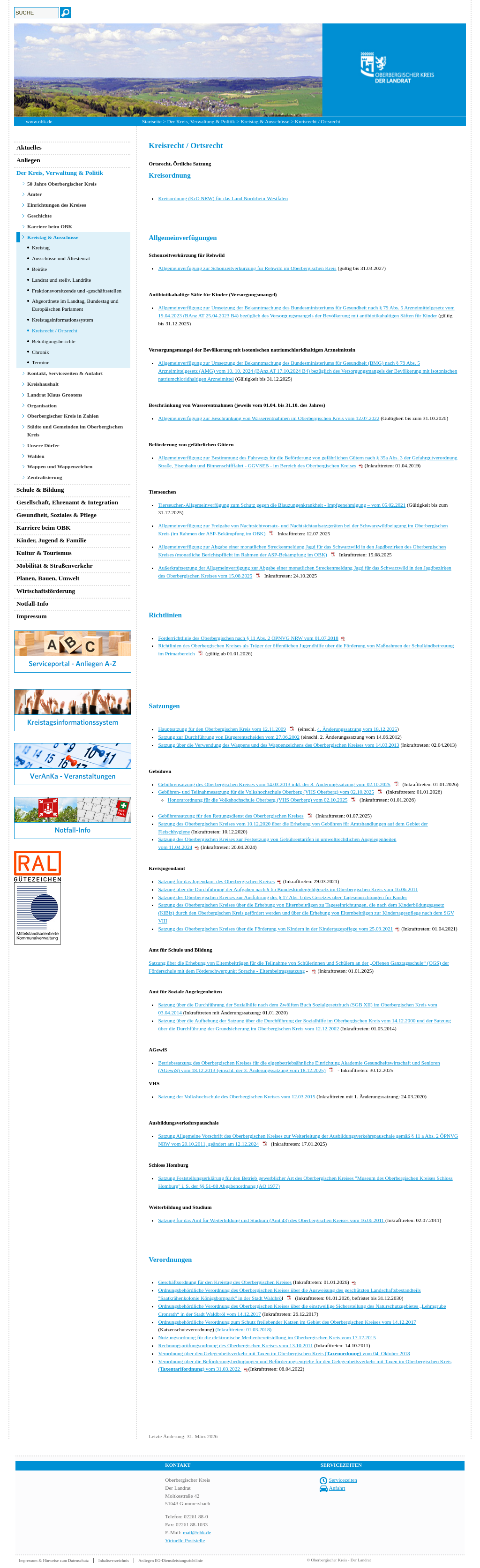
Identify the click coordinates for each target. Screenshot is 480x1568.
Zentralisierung (44, 477)
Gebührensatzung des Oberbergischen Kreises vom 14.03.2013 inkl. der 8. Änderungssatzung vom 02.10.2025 (274, 784)
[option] (240, 70)
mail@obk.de (197, 1532)
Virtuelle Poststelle (185, 1540)
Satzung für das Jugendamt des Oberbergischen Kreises (216, 881)
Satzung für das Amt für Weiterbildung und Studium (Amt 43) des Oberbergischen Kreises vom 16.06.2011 (271, 1220)
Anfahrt (337, 1488)
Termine (40, 362)
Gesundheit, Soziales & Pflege (56, 514)
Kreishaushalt (43, 384)
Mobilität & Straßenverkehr (54, 565)
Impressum (31, 616)
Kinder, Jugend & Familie (51, 540)
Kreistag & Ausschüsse (264, 121)
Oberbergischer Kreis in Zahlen (62, 416)
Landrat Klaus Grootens (54, 395)
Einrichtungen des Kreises (56, 205)
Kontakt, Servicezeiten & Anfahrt (65, 373)
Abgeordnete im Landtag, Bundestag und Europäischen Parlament (75, 305)
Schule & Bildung (40, 489)
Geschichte (39, 215)
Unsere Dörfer (43, 445)
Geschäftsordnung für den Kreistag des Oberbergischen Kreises (225, 1282)
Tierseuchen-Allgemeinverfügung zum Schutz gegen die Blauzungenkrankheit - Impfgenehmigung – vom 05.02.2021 (281, 505)
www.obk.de (39, 121)
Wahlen (36, 456)
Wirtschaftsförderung (45, 590)
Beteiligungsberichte (53, 341)
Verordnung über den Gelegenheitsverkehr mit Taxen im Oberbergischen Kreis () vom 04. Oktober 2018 (284, 1353)
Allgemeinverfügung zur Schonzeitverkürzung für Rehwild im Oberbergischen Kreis (247, 268)
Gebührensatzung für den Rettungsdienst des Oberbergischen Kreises (230, 815)
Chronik (40, 352)
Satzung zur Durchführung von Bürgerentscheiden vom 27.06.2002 (229, 737)
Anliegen (28, 160)
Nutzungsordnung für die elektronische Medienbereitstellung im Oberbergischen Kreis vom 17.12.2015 (266, 1337)
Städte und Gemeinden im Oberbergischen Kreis (75, 430)
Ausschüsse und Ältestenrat (61, 258)
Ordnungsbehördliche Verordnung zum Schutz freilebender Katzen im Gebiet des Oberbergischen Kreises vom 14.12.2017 (287, 1322)
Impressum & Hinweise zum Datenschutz (54, 1560)
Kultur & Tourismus (44, 552)
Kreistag (41, 247)
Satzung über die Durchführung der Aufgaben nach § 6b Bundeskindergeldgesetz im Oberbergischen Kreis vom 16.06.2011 (288, 889)
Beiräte (39, 269)
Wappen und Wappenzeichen (59, 466)
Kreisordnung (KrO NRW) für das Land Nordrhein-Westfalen (223, 198)
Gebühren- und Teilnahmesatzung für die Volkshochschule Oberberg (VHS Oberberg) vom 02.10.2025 (266, 792)
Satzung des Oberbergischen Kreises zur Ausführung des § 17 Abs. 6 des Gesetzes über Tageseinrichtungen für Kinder (282, 897)
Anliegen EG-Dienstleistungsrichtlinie (170, 1560)
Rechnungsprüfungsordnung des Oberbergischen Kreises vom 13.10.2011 (235, 1345)
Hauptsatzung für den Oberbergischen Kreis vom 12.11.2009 (222, 729)
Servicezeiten (343, 1480)
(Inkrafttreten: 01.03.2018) (243, 1329)
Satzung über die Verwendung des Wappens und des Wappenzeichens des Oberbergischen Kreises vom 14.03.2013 (278, 745)
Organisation (42, 405)
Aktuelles (29, 147)
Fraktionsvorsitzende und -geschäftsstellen (76, 290)
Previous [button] (7, 70)
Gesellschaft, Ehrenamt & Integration (67, 502)
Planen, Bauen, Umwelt (47, 578)
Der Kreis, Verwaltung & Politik (201, 121)
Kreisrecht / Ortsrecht (54, 330)
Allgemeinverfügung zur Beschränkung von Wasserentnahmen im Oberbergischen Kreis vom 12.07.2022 (268, 418)
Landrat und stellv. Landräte (61, 280)
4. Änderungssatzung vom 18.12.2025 (357, 729)
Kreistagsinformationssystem (62, 320)
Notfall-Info (32, 603)
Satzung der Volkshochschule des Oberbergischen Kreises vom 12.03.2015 (236, 1096)
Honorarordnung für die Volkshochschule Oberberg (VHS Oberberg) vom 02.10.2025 (258, 800)
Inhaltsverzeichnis (113, 1560)
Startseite (152, 121)
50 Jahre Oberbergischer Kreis (62, 184)
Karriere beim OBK (49, 226)
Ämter (34, 194)
